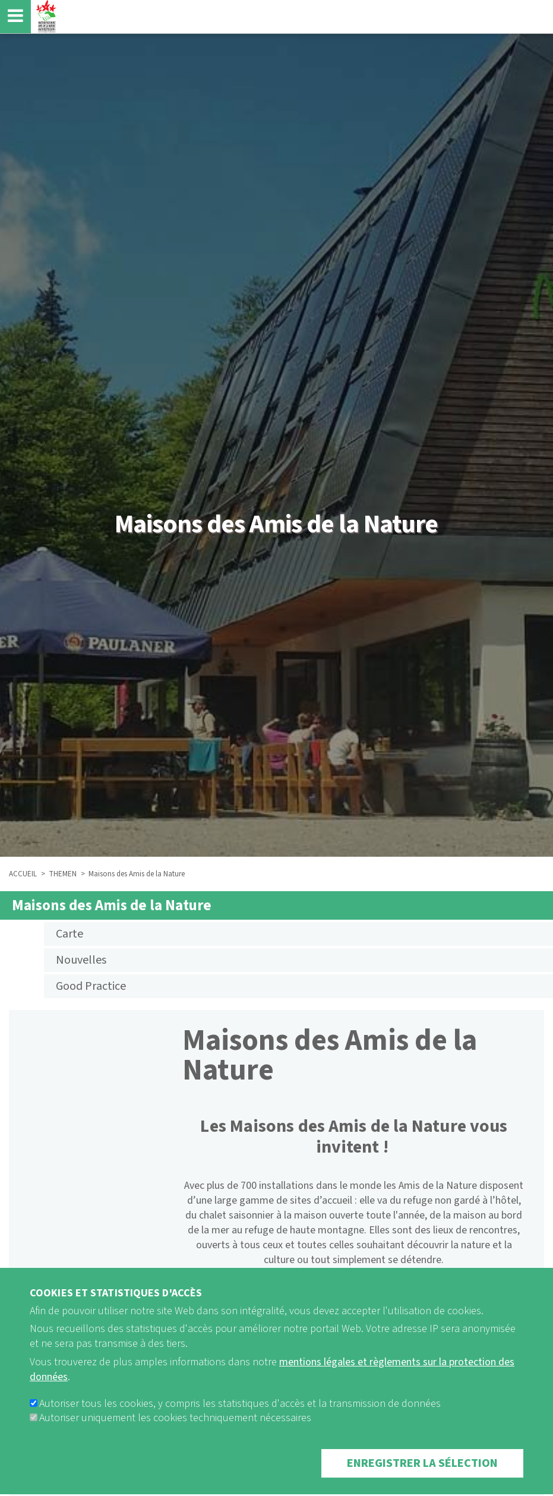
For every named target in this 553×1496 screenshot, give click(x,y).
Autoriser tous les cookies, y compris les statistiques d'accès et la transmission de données (240, 1419)
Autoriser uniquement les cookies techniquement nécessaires (175, 1433)
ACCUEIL (23, 874)
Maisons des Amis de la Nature (111, 905)
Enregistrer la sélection (422, 1479)
